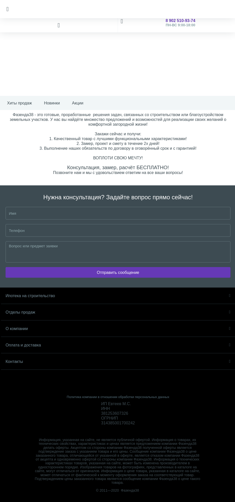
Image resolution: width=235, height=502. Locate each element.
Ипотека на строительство (118, 296)
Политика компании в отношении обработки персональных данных (118, 397)
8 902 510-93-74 (176, 25)
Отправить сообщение (118, 272)
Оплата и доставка (118, 345)
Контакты (118, 361)
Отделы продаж (118, 312)
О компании (118, 328)
